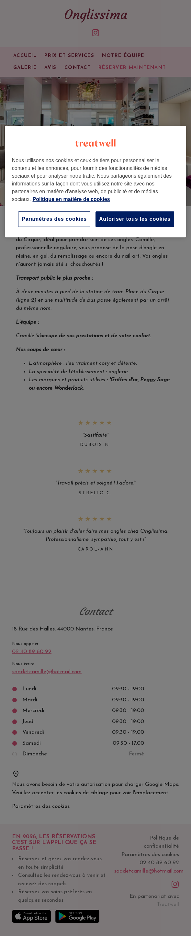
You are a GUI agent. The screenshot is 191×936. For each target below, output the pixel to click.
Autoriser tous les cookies (135, 219)
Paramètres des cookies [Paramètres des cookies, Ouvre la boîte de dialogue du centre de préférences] (54, 219)
